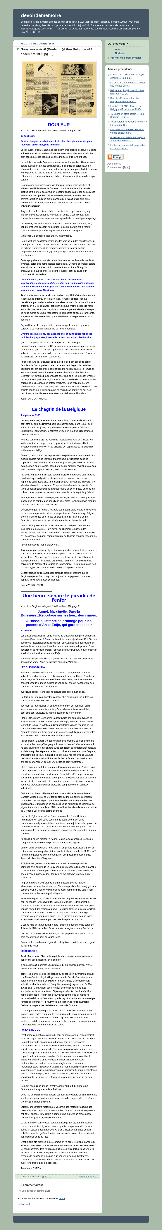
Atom (62, 1198)
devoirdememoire (41, 15)
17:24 (48, 1176)
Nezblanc (120, 53)
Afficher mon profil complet (126, 58)
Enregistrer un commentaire (36, 1191)
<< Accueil (24, 1204)
